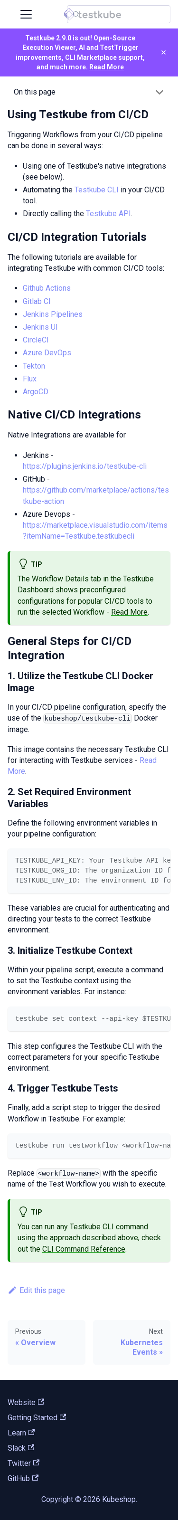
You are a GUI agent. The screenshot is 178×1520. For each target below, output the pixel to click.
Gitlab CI (37, 301)
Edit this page (36, 1290)
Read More (106, 67)
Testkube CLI (97, 189)
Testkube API (108, 213)
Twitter (23, 1463)
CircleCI (36, 339)
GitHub (23, 1478)
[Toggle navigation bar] (26, 14)
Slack (21, 1448)
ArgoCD (35, 391)
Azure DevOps (47, 352)
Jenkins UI (40, 327)
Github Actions (47, 288)
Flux (30, 378)
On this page (35, 91)
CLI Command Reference (83, 1249)
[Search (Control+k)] (118, 14)
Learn (21, 1432)
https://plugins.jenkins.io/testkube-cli (85, 466)
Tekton (34, 365)
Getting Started (37, 1417)
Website (26, 1402)
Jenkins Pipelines (53, 314)
